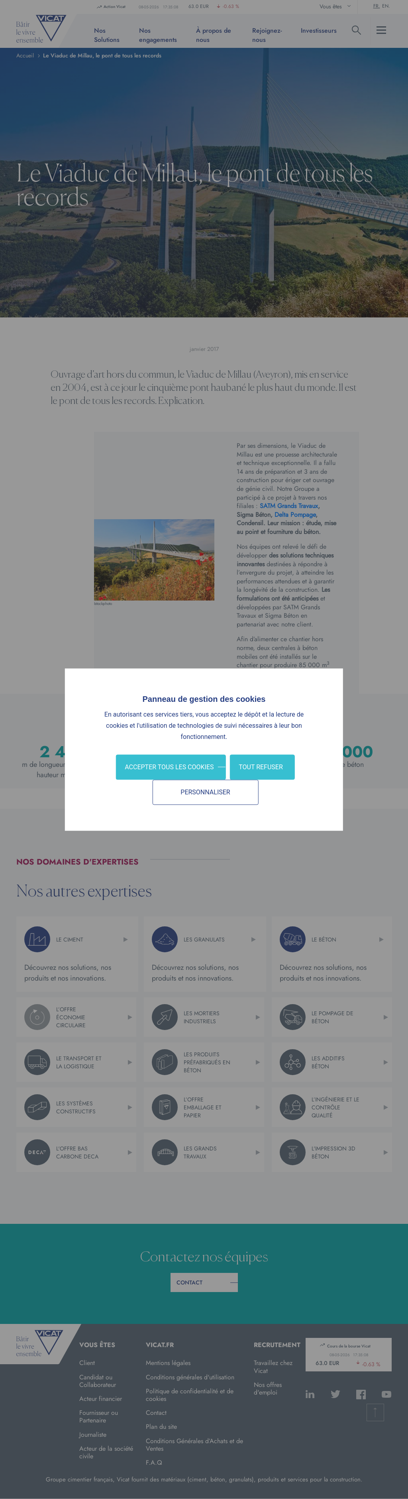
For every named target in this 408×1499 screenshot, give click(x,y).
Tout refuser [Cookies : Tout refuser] (261, 767)
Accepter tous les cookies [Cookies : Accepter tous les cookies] (169, 767)
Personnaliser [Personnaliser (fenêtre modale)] (205, 792)
